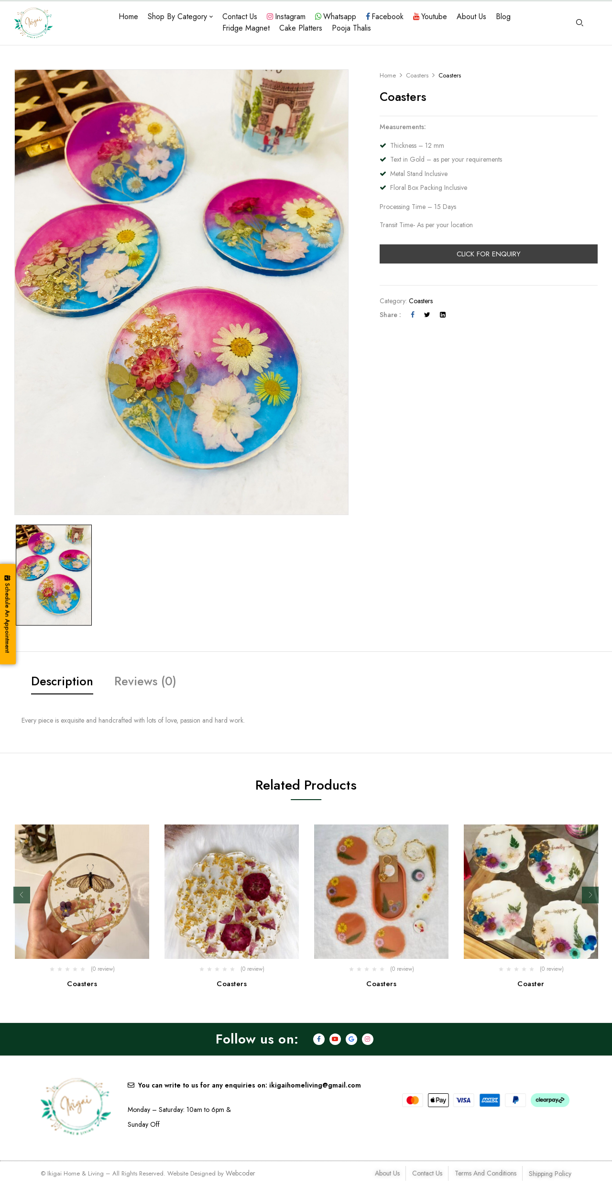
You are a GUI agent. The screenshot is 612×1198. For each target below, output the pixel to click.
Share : (390, 314)
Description (62, 681)
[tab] (62, 682)
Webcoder (240, 1174)
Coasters (417, 75)
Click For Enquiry (489, 254)
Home (388, 75)
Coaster (531, 983)
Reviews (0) (145, 681)
